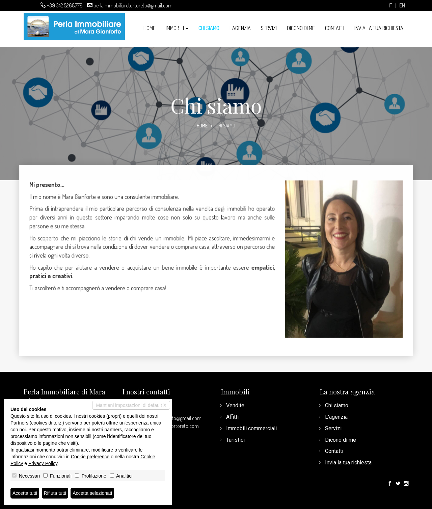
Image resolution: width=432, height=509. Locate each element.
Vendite (235, 405)
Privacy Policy (42, 463)
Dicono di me (301, 28)
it (390, 5)
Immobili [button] (177, 28)
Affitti (232, 417)
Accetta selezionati (92, 493)
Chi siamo (208, 28)
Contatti (334, 28)
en (402, 5)
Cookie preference (90, 456)
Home (149, 28)
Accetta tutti (24, 493)
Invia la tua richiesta (378, 28)
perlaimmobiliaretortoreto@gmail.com (132, 5)
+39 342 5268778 (65, 5)
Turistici (235, 440)
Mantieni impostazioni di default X (131, 405)
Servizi (269, 28)
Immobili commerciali (251, 428)
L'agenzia (240, 28)
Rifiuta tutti (55, 493)
